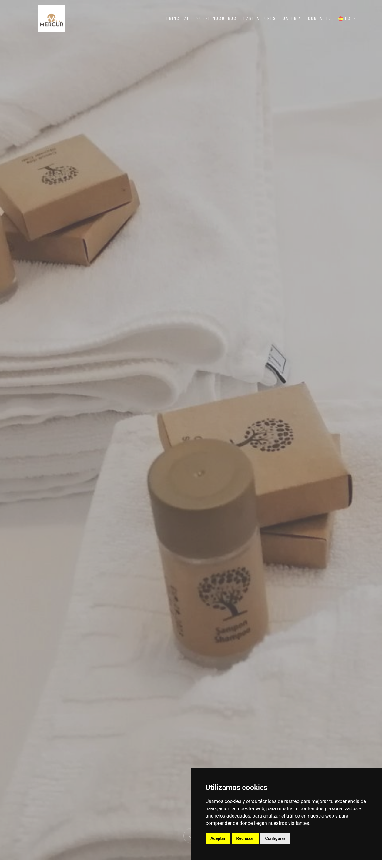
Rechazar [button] (245, 838)
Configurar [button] (275, 838)
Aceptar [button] (218, 838)
